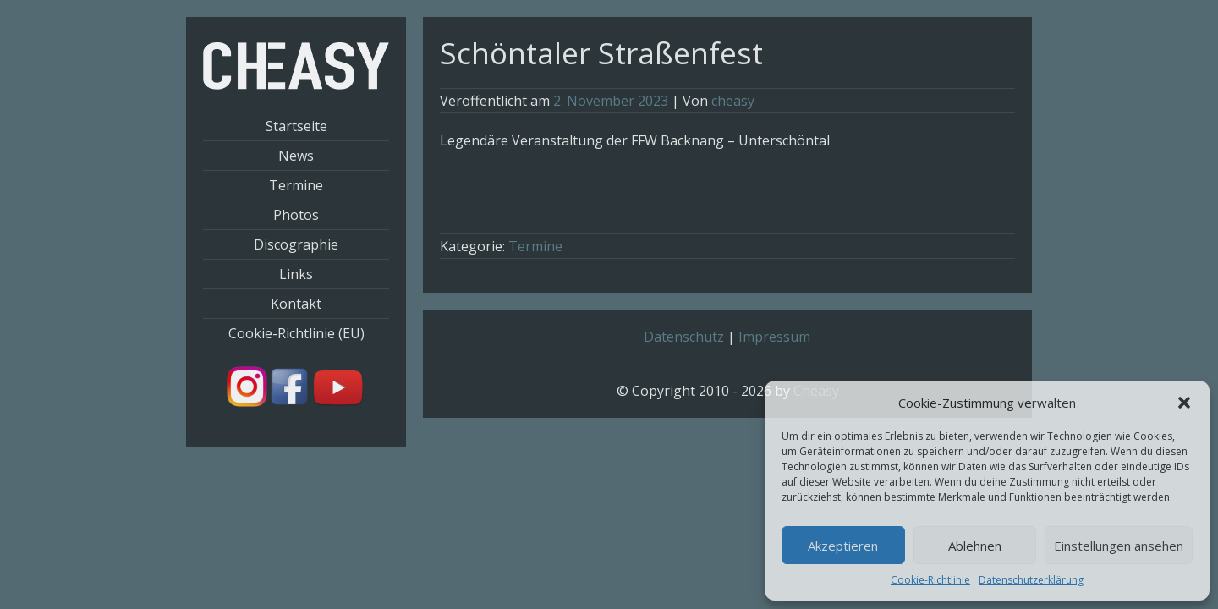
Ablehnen (974, 545)
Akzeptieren (843, 545)
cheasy (732, 100)
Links (296, 274)
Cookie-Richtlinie (930, 580)
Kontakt (296, 303)
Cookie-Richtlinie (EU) (296, 333)
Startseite (296, 126)
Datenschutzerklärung (1031, 580)
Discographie (296, 244)
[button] (1184, 402)
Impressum (774, 336)
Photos (296, 215)
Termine (296, 185)
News (296, 155)
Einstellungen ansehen (1118, 545)
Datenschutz (684, 336)
